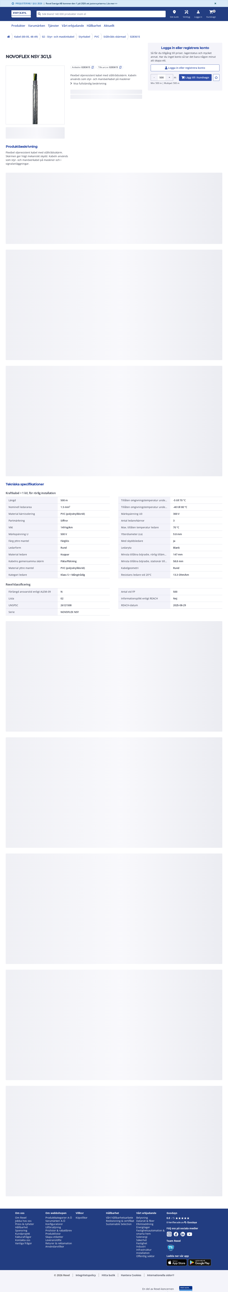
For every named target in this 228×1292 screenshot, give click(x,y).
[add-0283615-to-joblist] (216, 77)
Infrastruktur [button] (144, 1249)
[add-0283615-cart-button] (195, 77)
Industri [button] (141, 1246)
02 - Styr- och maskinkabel (58, 36)
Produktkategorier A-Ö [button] (58, 1217)
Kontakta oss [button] (22, 1240)
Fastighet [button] (141, 1243)
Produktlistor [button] (53, 1233)
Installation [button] (143, 1253)
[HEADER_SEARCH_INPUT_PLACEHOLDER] (101, 14)
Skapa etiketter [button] (54, 1237)
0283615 (135, 36)
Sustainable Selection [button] (119, 1224)
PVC (96, 36)
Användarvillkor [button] (54, 1246)
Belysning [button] (142, 1217)
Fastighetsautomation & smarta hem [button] (150, 1232)
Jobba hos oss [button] (23, 1221)
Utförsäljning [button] (53, 1227)
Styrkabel (84, 36)
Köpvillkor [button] (81, 1217)
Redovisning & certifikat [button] (120, 1221)
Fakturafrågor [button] (23, 1237)
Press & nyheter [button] (24, 1224)
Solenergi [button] (141, 1237)
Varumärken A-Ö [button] (55, 1221)
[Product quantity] (161, 77)
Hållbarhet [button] (21, 1227)
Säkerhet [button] (141, 1240)
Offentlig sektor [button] (145, 1256)
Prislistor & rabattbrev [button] (58, 1230)
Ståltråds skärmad (114, 36)
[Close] (214, 3)
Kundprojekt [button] (22, 1233)
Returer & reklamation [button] (58, 1243)
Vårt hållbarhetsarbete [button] (119, 1217)
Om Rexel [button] (21, 1217)
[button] (86, 1275)
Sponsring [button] (21, 1230)
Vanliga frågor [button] (23, 1243)
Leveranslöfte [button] (53, 1240)
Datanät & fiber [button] (145, 1221)
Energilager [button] (143, 1227)
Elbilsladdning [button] (144, 1224)
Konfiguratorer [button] (54, 1224)
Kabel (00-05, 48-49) (26, 36)
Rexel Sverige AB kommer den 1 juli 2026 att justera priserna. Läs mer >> (80, 3)
